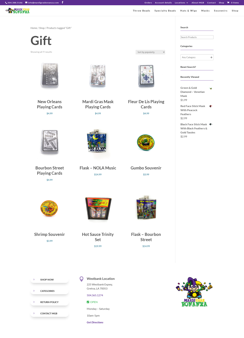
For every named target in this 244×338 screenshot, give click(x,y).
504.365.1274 (95, 295)
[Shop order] (150, 52)
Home (33, 27)
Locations (180, 3)
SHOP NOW (47, 279)
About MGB (198, 3)
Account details (163, 3)
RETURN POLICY (49, 302)
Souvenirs (221, 10)
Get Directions (95, 322)
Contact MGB (48, 313)
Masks (205, 10)
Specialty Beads (165, 10)
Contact (211, 3)
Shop (221, 3)
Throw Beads (141, 10)
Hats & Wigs (188, 10)
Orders (148, 3)
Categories (47, 290)
